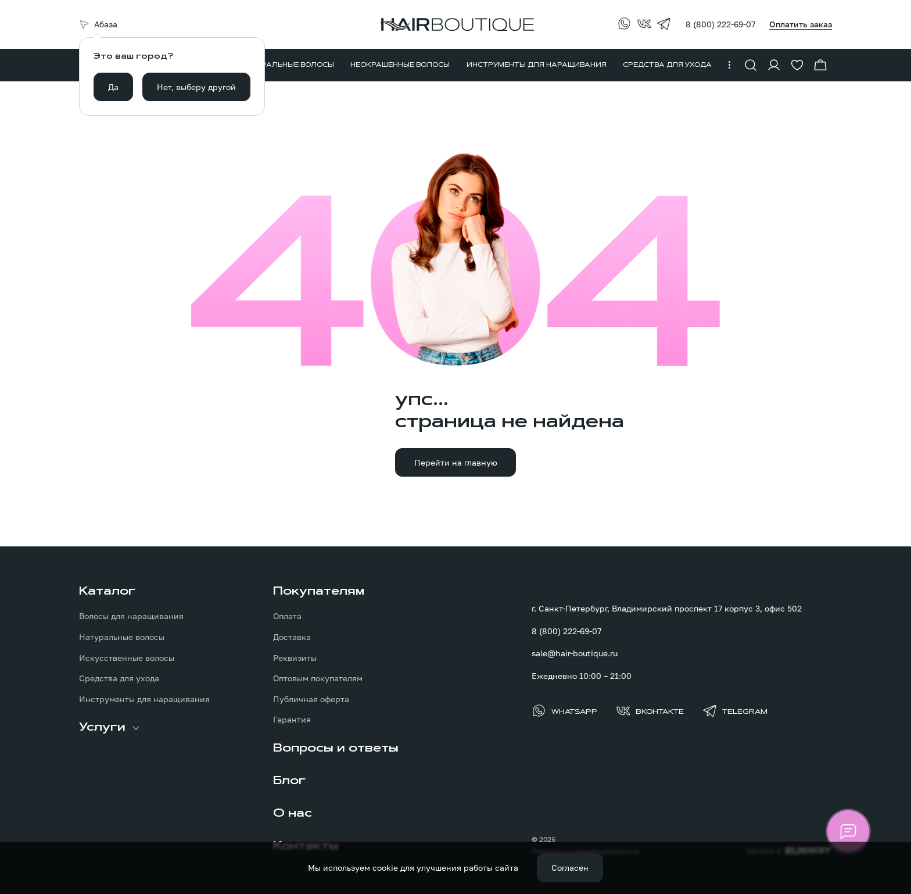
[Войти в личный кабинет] (774, 65)
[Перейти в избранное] (797, 65)
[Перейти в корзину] (820, 65)
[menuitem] (288, 65)
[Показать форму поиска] (750, 65)
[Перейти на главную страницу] (455, 24)
